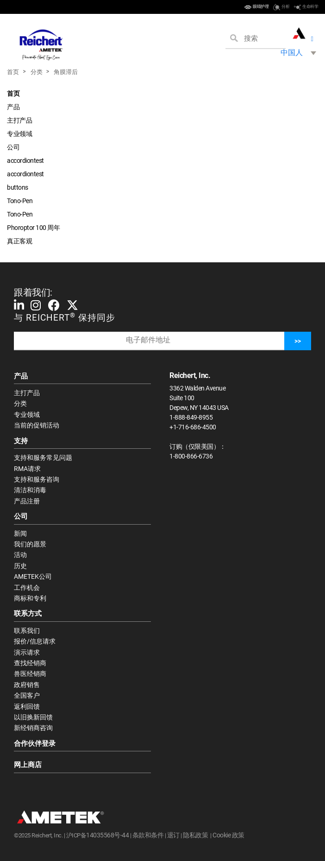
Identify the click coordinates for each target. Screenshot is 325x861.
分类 (37, 72)
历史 (20, 566)
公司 (13, 147)
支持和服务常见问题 (43, 457)
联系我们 (27, 630)
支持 (21, 441)
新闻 (20, 533)
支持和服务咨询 (36, 479)
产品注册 (27, 501)
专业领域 (19, 133)
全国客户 (27, 695)
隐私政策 (195, 835)
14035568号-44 (107, 835)
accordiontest (25, 160)
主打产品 (19, 120)
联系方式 (28, 613)
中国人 (292, 52)
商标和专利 (30, 598)
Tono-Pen (19, 200)
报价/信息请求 (35, 641)
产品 (13, 107)
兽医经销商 (30, 673)
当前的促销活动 (36, 425)
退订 (173, 835)
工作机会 (27, 587)
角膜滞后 (66, 72)
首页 (13, 72)
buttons (17, 187)
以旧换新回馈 (33, 717)
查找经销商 (30, 663)
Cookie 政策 (228, 835)
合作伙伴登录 (35, 743)
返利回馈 (27, 706)
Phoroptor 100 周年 (33, 227)
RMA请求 (27, 468)
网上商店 (28, 765)
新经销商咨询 (33, 727)
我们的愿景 (30, 544)
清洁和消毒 (30, 490)
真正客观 (19, 241)
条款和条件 (148, 835)
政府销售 (27, 684)
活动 (20, 554)
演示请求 (27, 652)
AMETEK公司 (33, 576)
